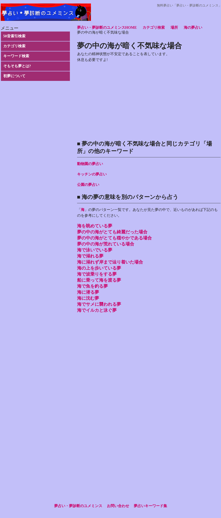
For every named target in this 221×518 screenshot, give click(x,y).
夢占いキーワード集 (150, 506)
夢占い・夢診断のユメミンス (78, 506)
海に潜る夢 (88, 292)
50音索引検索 (14, 36)
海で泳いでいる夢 (94, 250)
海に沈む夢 (88, 298)
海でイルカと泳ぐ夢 (97, 310)
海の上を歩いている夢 (99, 268)
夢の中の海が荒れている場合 (105, 244)
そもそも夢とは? (17, 66)
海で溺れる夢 (90, 256)
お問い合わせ (118, 506)
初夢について (14, 76)
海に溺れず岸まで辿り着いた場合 (110, 262)
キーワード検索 (16, 56)
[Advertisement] (149, 362)
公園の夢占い (88, 185)
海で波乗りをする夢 (97, 274)
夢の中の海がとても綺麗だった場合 (112, 231)
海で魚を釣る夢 (92, 286)
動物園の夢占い (90, 164)
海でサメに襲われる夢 (99, 304)
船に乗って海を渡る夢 (99, 280)
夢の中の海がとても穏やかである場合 (114, 237)
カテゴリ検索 (14, 46)
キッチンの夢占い (92, 174)
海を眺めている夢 (94, 225)
